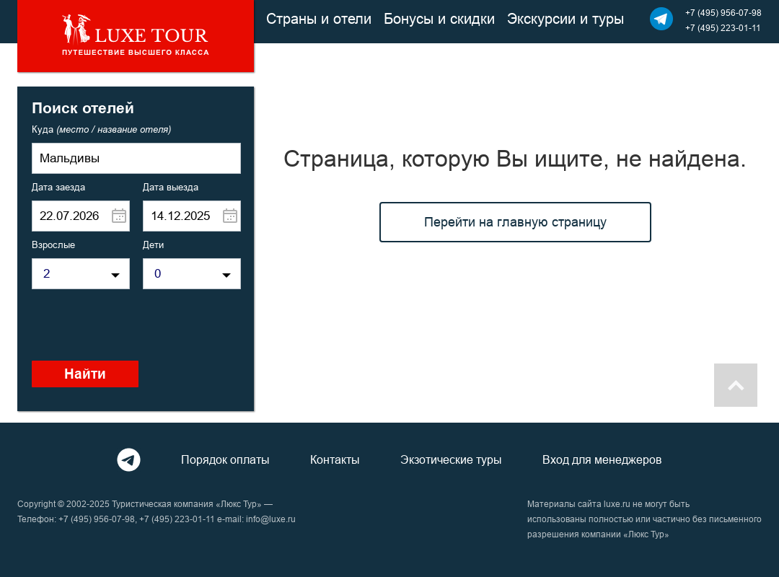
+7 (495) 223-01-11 (723, 27)
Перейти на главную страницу (515, 221)
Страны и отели (318, 18)
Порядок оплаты (225, 459)
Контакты (335, 459)
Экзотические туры (451, 459)
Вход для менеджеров (602, 459)
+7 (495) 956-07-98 (723, 12)
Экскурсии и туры (565, 18)
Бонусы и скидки (439, 18)
